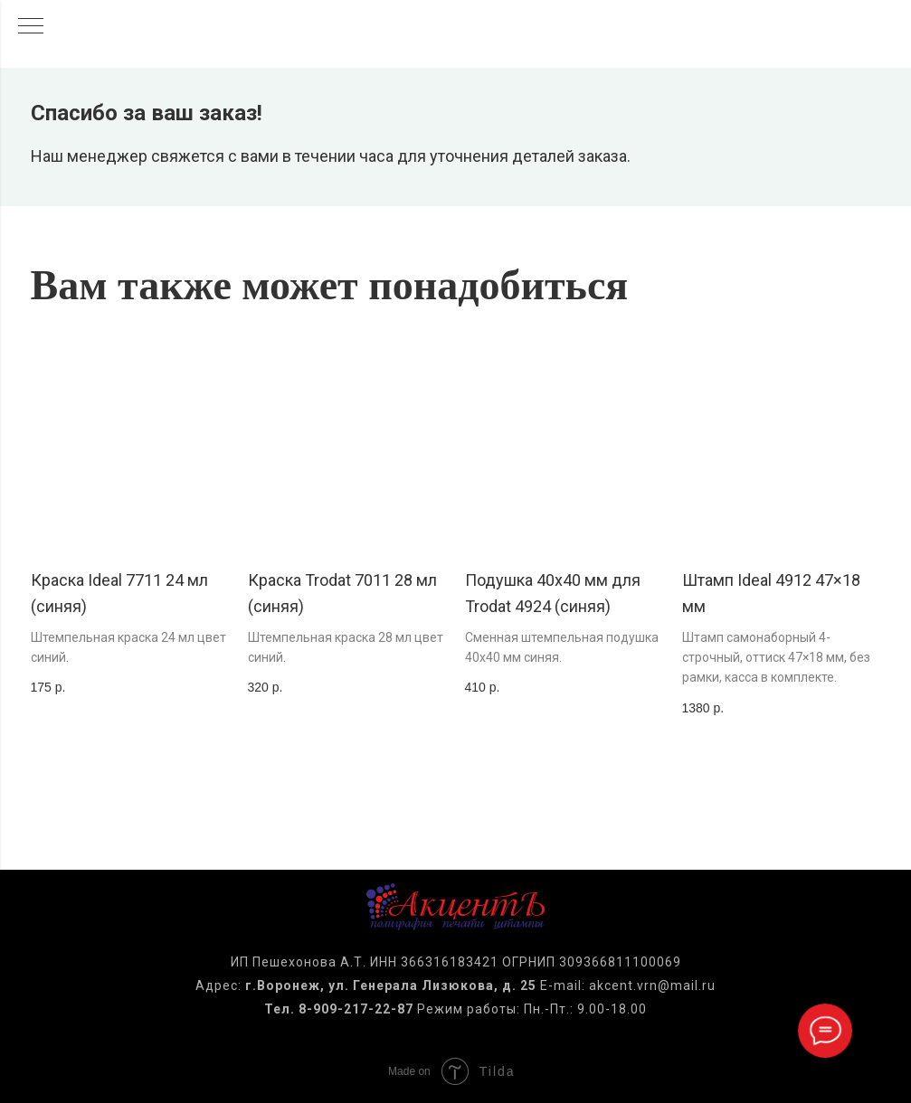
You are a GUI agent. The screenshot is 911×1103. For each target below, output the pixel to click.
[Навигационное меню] (30, 27)
